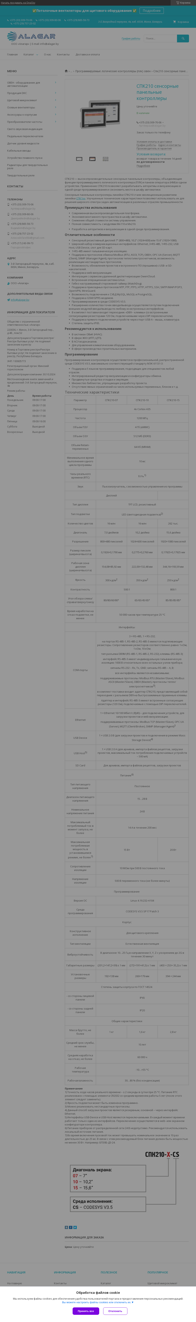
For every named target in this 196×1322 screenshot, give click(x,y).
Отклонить (115, 1311)
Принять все (86, 1311)
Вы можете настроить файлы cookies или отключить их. (96, 1302)
